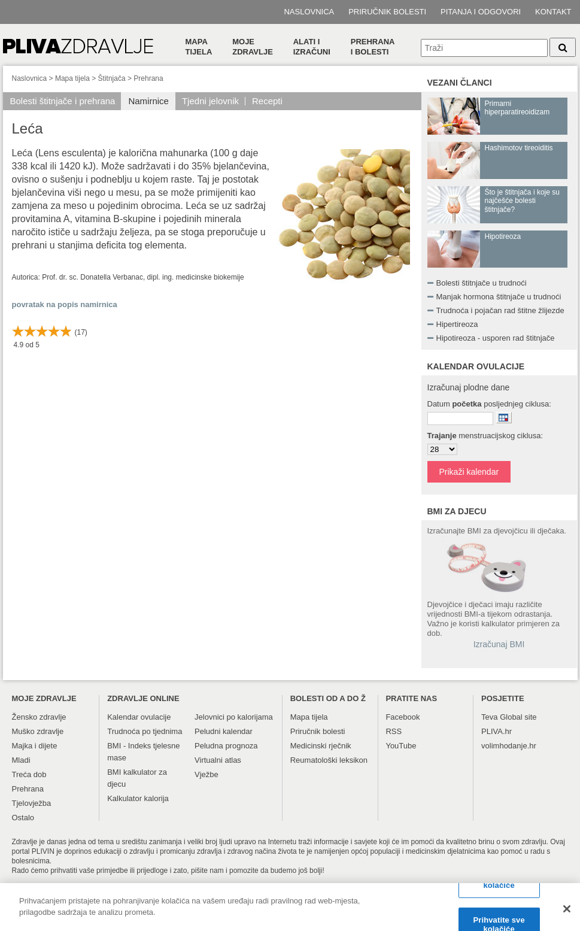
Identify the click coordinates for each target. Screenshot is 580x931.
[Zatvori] (567, 913)
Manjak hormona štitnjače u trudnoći (498, 296)
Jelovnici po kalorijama (234, 716)
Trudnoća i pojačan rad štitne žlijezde (500, 310)
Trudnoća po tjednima (144, 731)
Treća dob (29, 774)
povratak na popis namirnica (64, 304)
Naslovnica (309, 11)
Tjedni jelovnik (210, 101)
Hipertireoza (457, 324)
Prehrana (148, 78)
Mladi (21, 760)
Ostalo (23, 817)
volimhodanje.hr (508, 745)
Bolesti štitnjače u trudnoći (481, 282)
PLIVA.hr (496, 731)
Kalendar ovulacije (139, 716)
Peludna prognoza (226, 745)
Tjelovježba (31, 803)
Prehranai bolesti (373, 46)
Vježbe (206, 774)
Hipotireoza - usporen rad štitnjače (495, 337)
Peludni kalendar (224, 731)
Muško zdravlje (38, 731)
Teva (489, 716)
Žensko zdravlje (39, 716)
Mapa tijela (199, 46)
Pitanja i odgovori (481, 11)
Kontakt (553, 11)
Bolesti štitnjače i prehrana (63, 101)
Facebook (402, 716)
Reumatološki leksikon (329, 760)
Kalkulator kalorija (138, 798)
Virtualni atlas (218, 760)
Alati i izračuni (311, 46)
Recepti (267, 101)
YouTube (400, 745)
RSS (393, 731)
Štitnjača (112, 78)
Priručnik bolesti (387, 11)
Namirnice (148, 101)
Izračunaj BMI (499, 644)
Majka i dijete (34, 745)
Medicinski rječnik (320, 745)
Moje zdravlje (252, 46)
